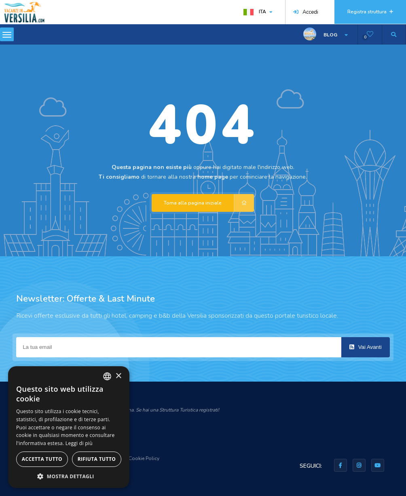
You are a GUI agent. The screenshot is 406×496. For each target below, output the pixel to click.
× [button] (118, 376)
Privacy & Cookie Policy (133, 458)
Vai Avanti (365, 347)
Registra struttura (370, 11)
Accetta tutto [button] (42, 459)
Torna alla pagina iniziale (209, 203)
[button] (68, 476)
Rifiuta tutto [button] (97, 459)
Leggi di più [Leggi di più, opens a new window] (79, 443)
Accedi (305, 12)
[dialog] (68, 427)
